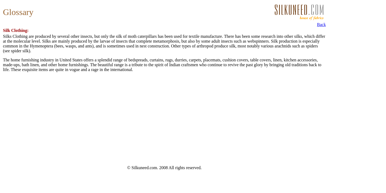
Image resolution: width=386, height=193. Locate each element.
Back (321, 24)
